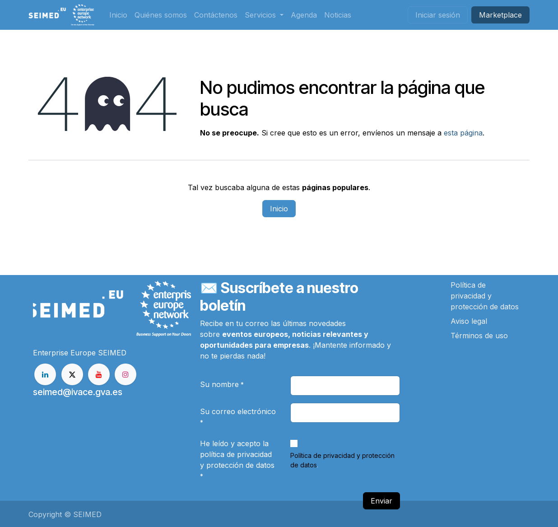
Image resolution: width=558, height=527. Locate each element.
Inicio (279, 208)
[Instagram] (125, 374)
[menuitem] (118, 15)
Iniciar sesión (437, 14)
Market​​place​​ (500, 14)
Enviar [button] (381, 500)
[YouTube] (99, 374)
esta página (463, 132)
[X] (72, 374)
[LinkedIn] (45, 374)
